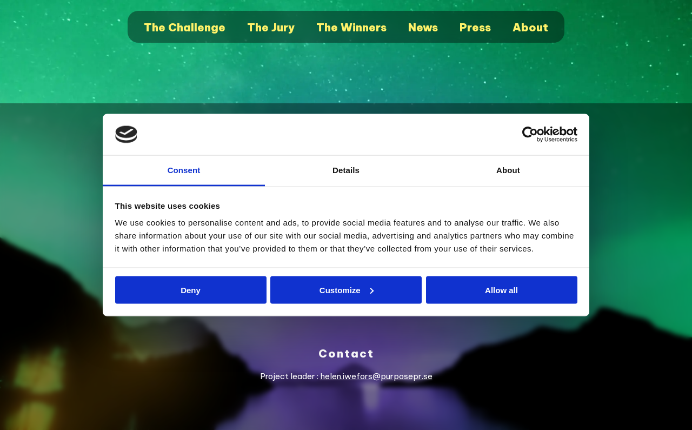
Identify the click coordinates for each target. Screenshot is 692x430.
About (530, 27)
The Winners (351, 27)
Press (475, 27)
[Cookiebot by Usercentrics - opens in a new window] (530, 135)
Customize (347, 289)
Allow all (501, 289)
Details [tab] (346, 170)
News (423, 27)
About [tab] (508, 170)
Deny (191, 289)
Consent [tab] (184, 170)
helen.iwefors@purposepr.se (376, 376)
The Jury (271, 27)
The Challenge (184, 27)
